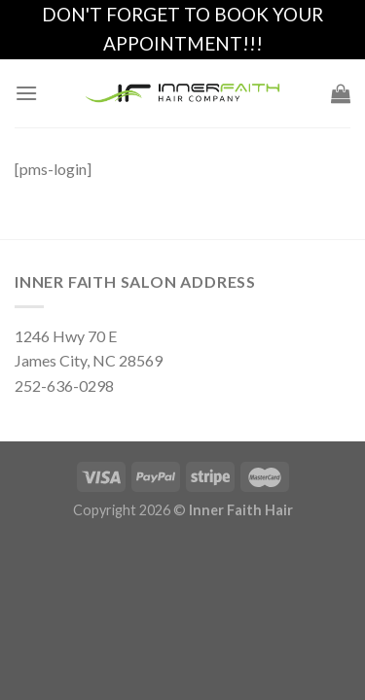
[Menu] (26, 93)
